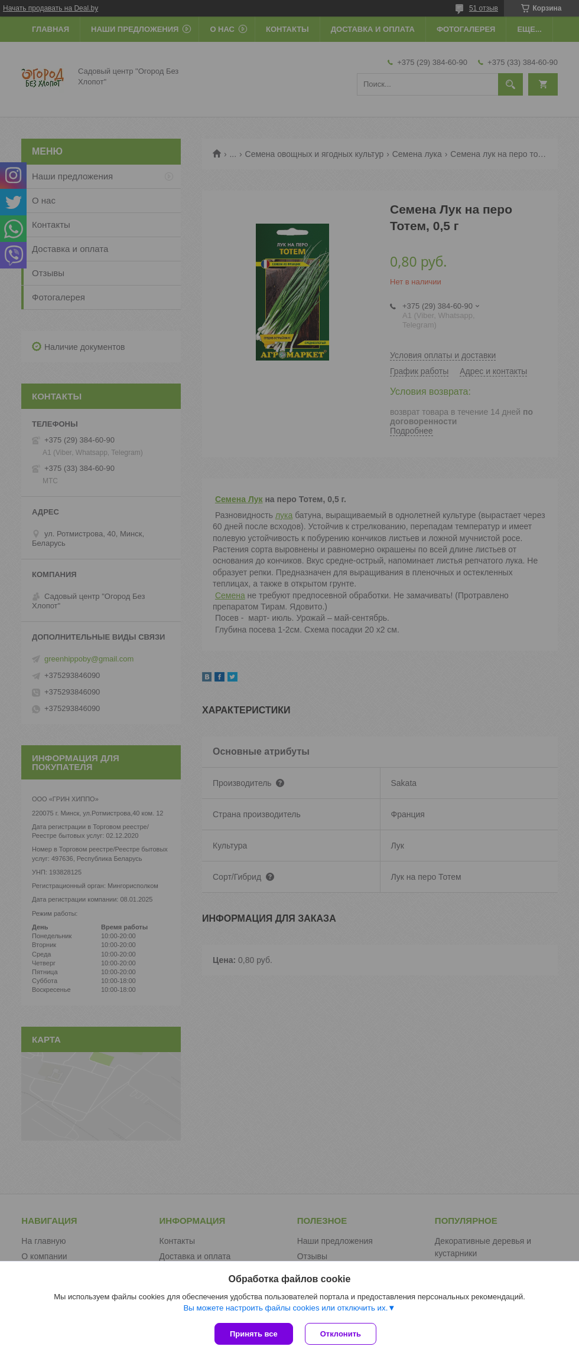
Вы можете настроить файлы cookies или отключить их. (285, 1307)
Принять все (254, 1333)
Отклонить (340, 1333)
